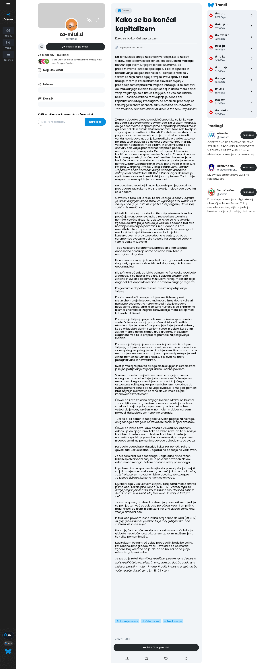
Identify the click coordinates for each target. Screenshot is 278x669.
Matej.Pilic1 (95, 59)
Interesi (48, 84)
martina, (83, 59)
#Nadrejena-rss (127, 621)
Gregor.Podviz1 (66, 63)
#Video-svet (151, 621)
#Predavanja (173, 621)
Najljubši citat (53, 70)
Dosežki (48, 98)
